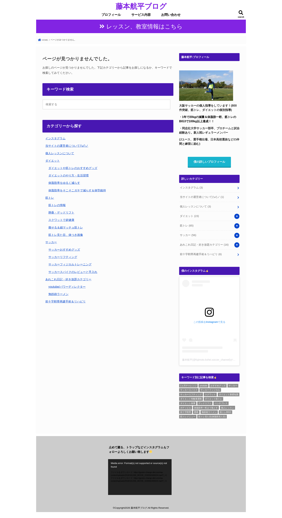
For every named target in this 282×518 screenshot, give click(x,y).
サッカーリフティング (62, 257)
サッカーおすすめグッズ (64, 249)
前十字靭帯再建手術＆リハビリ (65, 301)
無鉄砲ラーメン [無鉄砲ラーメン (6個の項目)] (209, 412)
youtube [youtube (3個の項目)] (203, 385)
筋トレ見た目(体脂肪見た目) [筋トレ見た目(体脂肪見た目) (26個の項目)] (212, 416)
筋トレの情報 (57, 205)
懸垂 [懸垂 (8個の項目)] (196, 412)
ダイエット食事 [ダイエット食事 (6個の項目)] (187, 403)
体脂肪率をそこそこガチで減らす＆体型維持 (77, 190)
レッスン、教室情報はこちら (144, 26)
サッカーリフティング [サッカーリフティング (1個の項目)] (191, 394)
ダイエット (52, 160)
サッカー (51, 242)
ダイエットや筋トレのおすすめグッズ (72, 168)
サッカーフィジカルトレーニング (70, 264)
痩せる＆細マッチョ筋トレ (65, 227)
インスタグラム (55, 138)
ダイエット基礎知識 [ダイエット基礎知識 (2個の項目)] (228, 394)
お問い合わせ (171, 15)
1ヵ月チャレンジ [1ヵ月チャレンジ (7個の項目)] (188, 385)
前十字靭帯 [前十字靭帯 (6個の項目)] (185, 412)
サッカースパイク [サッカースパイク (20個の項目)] (188, 390)
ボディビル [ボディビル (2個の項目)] (185, 408)
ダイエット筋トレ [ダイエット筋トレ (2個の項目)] (213, 399)
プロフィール (111, 15)
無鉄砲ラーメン (58, 294)
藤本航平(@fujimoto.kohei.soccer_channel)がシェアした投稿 (216, 359)
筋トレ (49, 197)
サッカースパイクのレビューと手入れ (72, 271)
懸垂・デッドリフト (61, 212)
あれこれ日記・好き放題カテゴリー (68, 279)
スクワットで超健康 (61, 219)
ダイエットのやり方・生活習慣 (68, 175)
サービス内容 (141, 15)
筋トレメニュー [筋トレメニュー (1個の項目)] (187, 416)
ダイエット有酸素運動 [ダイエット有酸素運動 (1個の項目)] (191, 399)
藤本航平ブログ (141, 6)
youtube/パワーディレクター (67, 286)
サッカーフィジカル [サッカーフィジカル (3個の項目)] (210, 390)
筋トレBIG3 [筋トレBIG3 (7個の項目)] (225, 412)
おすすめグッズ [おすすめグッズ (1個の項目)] (218, 385)
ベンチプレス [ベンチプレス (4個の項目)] (221, 403)
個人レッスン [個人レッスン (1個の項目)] (227, 408)
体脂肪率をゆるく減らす (64, 182)
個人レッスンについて (59, 153)
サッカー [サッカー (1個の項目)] (233, 385)
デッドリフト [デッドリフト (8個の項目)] (204, 403)
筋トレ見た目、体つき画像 (65, 234)
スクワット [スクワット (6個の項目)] (210, 394)
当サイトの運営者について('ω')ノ (66, 145)
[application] (140, 477)
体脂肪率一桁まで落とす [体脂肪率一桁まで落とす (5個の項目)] (206, 408)
